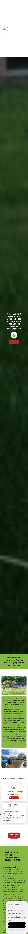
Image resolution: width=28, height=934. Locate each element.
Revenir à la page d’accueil (14, 835)
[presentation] (0, 814)
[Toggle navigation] (25, 28)
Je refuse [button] (17, 926)
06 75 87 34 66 (14, 342)
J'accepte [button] (17, 923)
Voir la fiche (14, 798)
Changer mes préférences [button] (17, 929)
